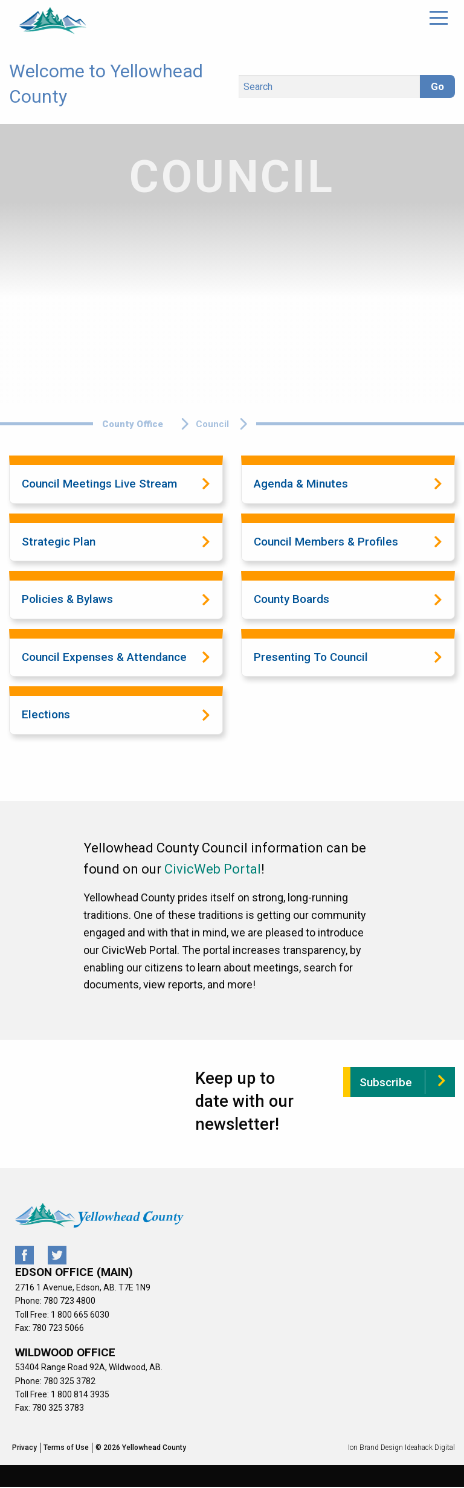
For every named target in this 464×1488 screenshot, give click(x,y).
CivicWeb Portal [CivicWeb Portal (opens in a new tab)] (212, 870)
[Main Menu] (439, 20)
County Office (132, 424)
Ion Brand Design (375, 1449)
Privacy (24, 1449)
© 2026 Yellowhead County (140, 1449)
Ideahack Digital (430, 1449)
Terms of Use (66, 1449)
